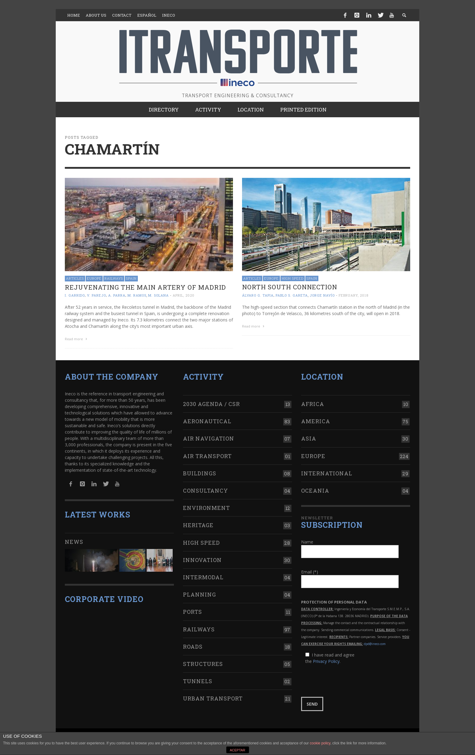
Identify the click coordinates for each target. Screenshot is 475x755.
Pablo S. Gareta (292, 295)
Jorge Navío (322, 295)
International (326, 472)
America (315, 420)
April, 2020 (183, 295)
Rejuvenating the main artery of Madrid (145, 287)
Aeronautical (207, 420)
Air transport (207, 454)
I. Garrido (75, 295)
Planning (199, 593)
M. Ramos (137, 295)
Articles (75, 278)
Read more (76, 339)
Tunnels (197, 679)
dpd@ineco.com (375, 643)
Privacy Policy (326, 660)
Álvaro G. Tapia (258, 295)
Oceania (315, 489)
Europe (94, 278)
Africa (312, 402)
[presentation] (347, 680)
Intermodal (203, 576)
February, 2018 (353, 295)
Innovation (202, 558)
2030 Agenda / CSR (211, 402)
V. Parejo (96, 295)
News (74, 540)
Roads (193, 645)
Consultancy (205, 489)
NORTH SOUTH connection (289, 287)
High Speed (293, 278)
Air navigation (208, 437)
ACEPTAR (237, 750)
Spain (131, 278)
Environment (206, 506)
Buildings (199, 472)
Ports (192, 610)
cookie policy (320, 743)
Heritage (198, 524)
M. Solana (158, 295)
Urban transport (213, 697)
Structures (203, 662)
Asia (308, 437)
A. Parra (116, 295)
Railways (114, 278)
